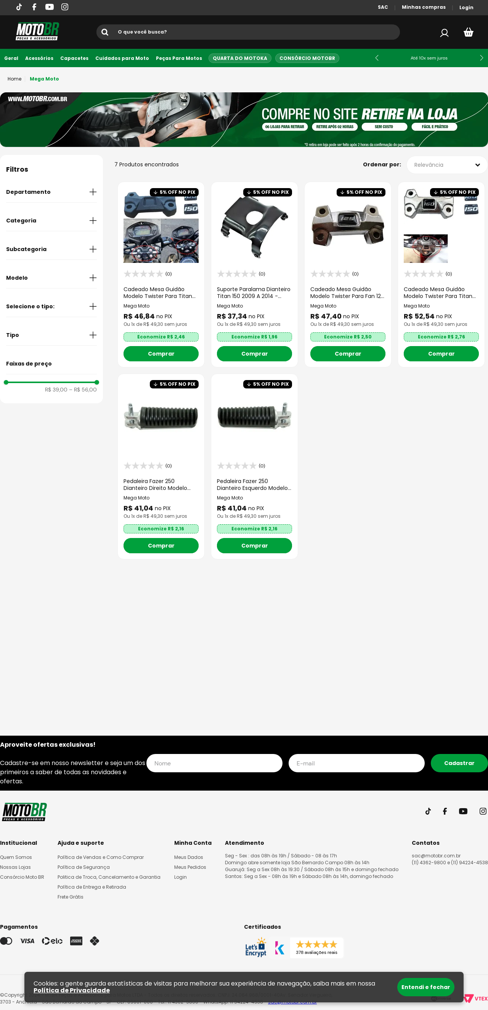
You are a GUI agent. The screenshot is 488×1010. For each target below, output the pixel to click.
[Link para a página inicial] (14, 79)
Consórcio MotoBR (307, 58)
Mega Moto (44, 79)
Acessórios (39, 58)
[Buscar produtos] (106, 32)
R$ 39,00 (56, 392)
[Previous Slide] (377, 58)
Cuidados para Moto (122, 58)
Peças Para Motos (179, 58)
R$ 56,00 (83, 392)
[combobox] (248, 32)
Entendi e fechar (425, 987)
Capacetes (74, 58)
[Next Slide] (481, 58)
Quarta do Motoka (240, 58)
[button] (51, 194)
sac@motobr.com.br (436, 855)
